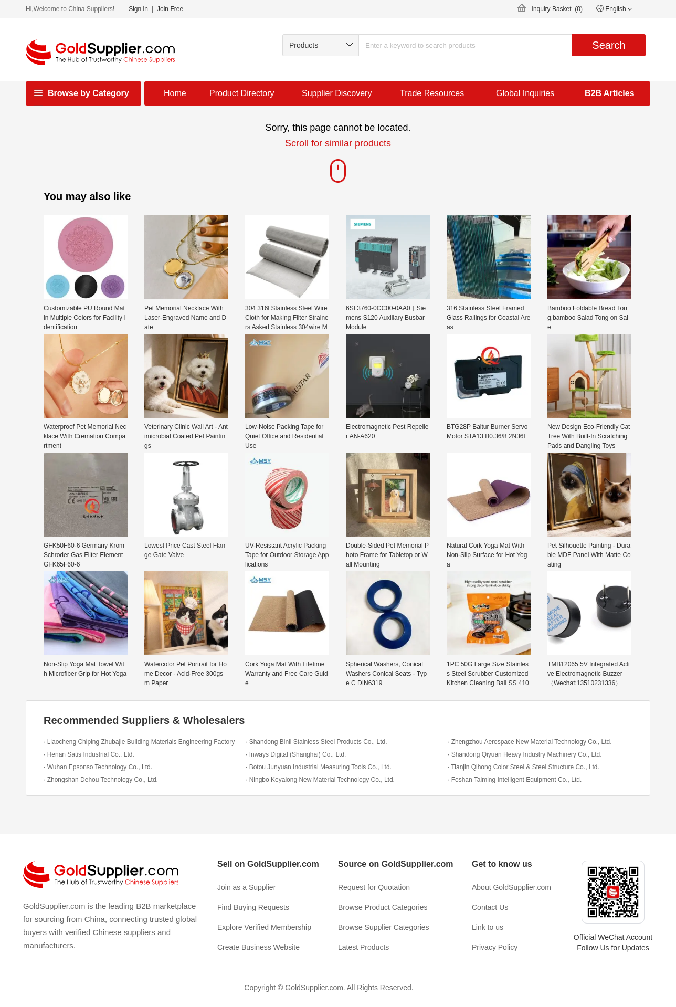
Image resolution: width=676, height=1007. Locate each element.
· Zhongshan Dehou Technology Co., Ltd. (101, 779)
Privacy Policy (494, 947)
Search (608, 45)
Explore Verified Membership (264, 927)
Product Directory (241, 93)
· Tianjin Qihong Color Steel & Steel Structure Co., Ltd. (523, 767)
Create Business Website (258, 947)
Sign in (138, 9)
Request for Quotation (374, 887)
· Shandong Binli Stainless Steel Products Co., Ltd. (316, 742)
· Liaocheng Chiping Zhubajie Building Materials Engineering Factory (139, 742)
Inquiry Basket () (557, 9)
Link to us (487, 927)
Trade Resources (432, 93)
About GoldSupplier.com (511, 887)
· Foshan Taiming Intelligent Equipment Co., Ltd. (515, 779)
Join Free (170, 9)
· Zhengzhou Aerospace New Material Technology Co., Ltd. (530, 742)
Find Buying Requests (253, 907)
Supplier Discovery (337, 93)
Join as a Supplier (246, 887)
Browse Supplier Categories (383, 927)
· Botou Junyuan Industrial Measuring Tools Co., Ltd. (319, 767)
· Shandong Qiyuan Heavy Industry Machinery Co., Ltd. (525, 754)
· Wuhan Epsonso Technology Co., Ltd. (98, 767)
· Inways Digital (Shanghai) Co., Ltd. (296, 754)
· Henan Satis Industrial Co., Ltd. (89, 754)
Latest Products (363, 947)
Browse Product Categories (382, 907)
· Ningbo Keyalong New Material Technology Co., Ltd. (320, 779)
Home (175, 93)
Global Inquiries (525, 93)
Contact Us (490, 907)
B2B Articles (610, 93)
